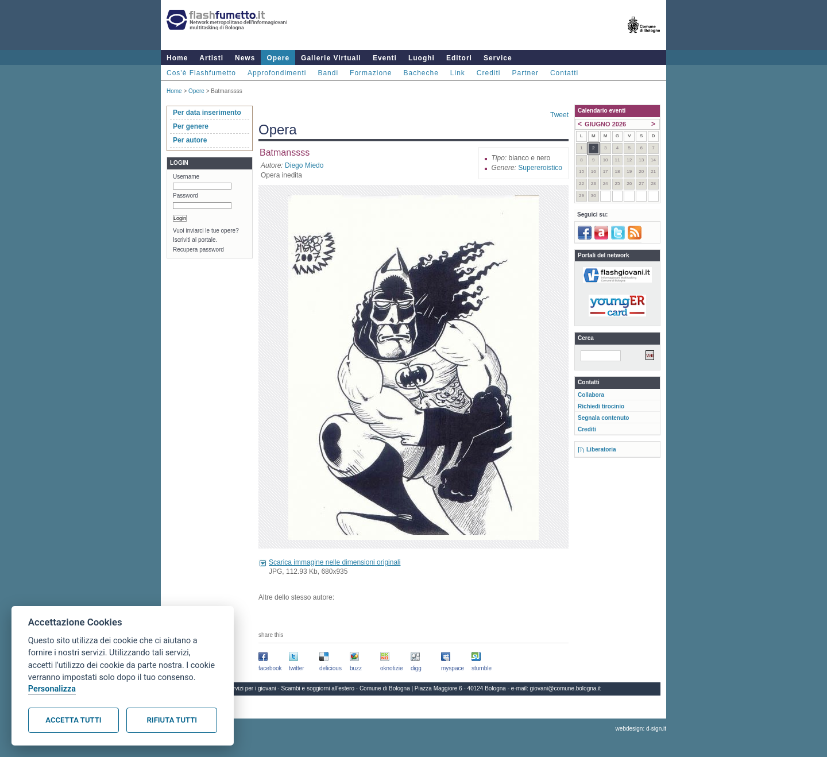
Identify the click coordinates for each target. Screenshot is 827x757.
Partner (525, 73)
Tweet (559, 115)
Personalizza (52, 689)
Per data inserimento (207, 113)
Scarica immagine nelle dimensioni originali (334, 562)
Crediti (489, 73)
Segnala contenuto (603, 418)
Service (498, 58)
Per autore (190, 140)
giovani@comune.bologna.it (565, 688)
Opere (277, 58)
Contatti (564, 73)
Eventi (385, 58)
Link (457, 73)
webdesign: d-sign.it (641, 728)
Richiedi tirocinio (601, 406)
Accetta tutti (73, 720)
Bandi (328, 73)
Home (177, 58)
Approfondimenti (277, 73)
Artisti (211, 58)
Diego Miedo (304, 165)
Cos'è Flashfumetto (201, 73)
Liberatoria (601, 449)
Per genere (190, 126)
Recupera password (198, 249)
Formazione (371, 73)
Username (186, 176)
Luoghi (421, 58)
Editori (459, 58)
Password (185, 195)
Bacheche (420, 73)
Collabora (591, 395)
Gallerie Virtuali (331, 58)
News (245, 58)
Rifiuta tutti (172, 720)
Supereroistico (540, 168)
